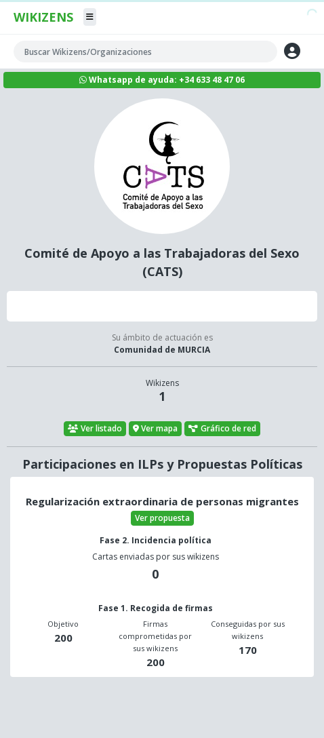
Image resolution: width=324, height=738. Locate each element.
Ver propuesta (162, 518)
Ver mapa (155, 428)
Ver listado (95, 428)
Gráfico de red (222, 428)
